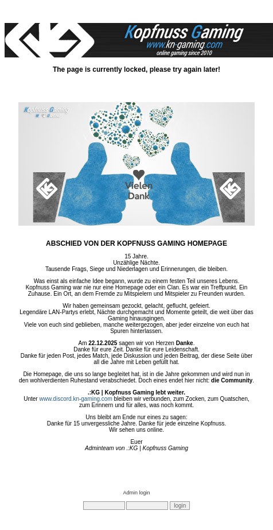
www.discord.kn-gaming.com (75, 399)
